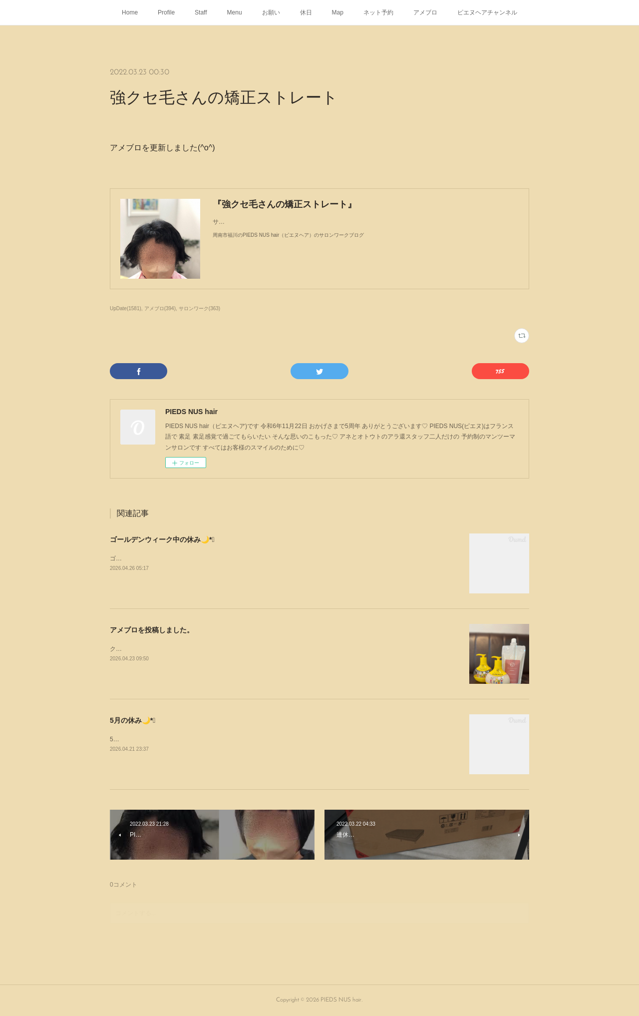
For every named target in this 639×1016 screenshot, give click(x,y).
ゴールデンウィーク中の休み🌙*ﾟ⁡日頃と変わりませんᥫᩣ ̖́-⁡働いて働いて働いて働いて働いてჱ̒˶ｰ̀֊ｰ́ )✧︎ (243, 558)
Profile (166, 12)
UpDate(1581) (125, 308)
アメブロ (425, 12)
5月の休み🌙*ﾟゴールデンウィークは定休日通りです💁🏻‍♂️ (184, 739)
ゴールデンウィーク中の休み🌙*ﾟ (162, 539)
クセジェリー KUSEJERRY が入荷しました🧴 (172, 648)
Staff (201, 12)
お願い (271, 12)
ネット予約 (378, 12)
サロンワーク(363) (199, 308)
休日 (306, 12)
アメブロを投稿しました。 (152, 630)
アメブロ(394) (160, 308)
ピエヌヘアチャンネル (487, 12)
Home (130, 12)
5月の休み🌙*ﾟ (132, 720)
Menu (234, 12)
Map (337, 12)
